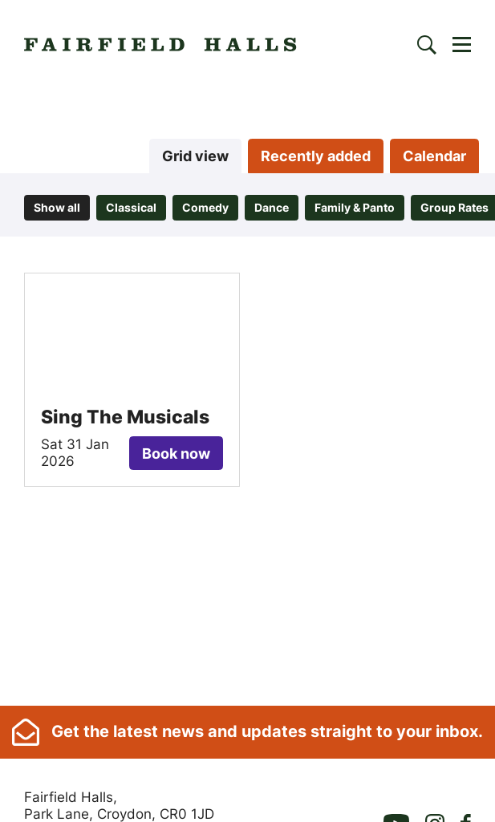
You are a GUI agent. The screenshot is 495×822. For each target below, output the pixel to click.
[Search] (426, 45)
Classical (131, 207)
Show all (57, 207)
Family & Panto (354, 207)
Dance (271, 207)
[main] (247, 396)
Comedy (205, 207)
